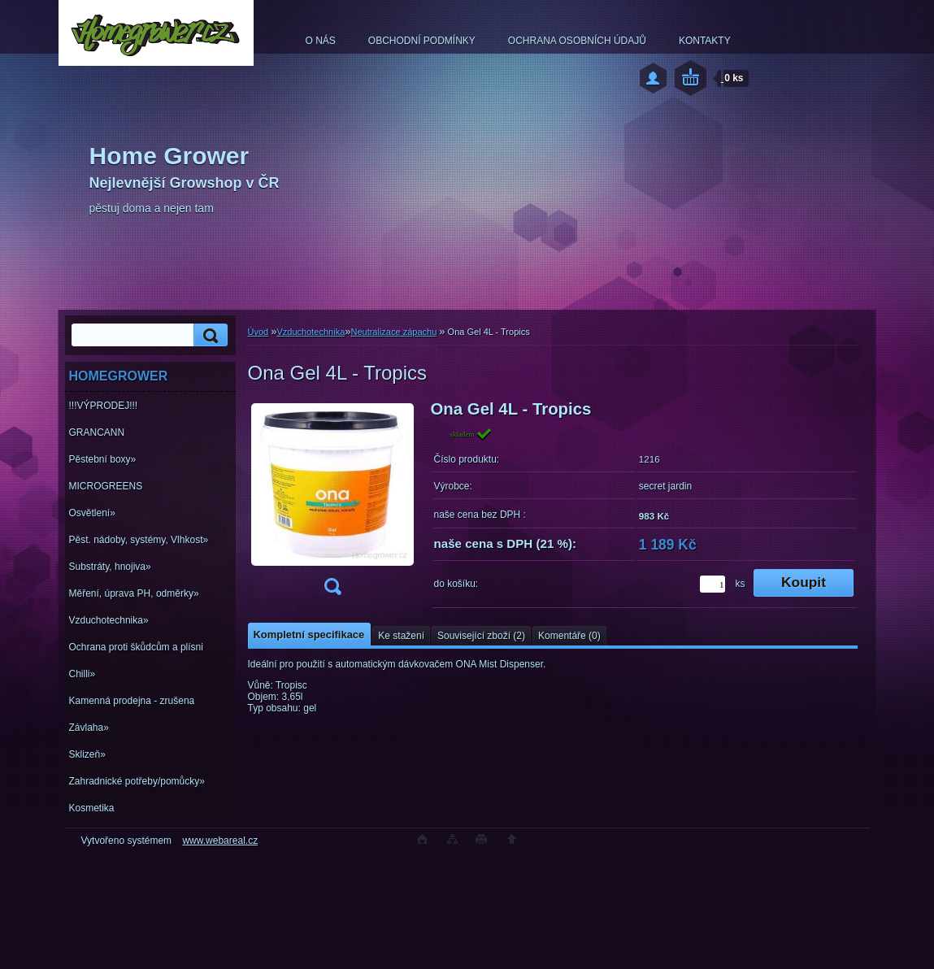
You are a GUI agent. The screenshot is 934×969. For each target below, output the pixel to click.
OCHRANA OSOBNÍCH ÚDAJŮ (577, 40)
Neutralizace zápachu (393, 332)
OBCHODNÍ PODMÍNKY (422, 40)
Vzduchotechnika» (109, 620)
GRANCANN (97, 432)
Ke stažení (401, 635)
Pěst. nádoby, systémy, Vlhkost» (139, 539)
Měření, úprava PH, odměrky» (134, 593)
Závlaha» (89, 727)
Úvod (258, 332)
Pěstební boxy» (103, 459)
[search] (208, 335)
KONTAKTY (705, 40)
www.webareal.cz (220, 840)
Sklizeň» (87, 754)
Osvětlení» (92, 513)
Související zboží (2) (481, 635)
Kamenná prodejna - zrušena (132, 700)
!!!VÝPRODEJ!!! (103, 405)
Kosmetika (92, 808)
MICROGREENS (106, 486)
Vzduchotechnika (310, 332)
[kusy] (712, 584)
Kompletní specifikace (309, 634)
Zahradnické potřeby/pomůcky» (137, 781)
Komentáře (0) (569, 635)
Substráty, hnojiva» (110, 566)
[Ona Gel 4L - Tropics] (332, 503)
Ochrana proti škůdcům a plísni (136, 647)
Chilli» (82, 674)
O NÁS (321, 40)
